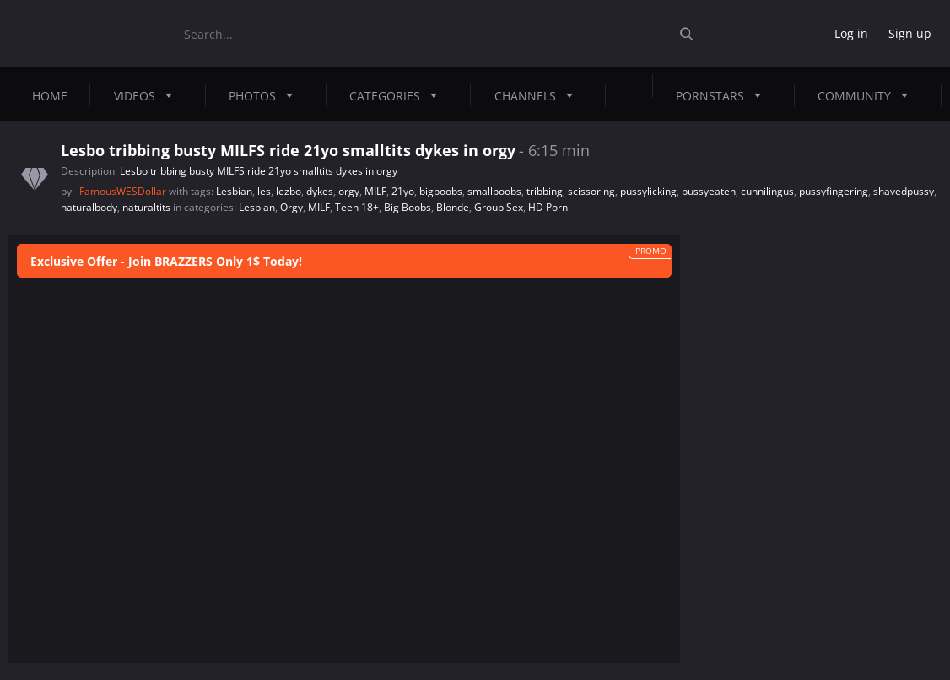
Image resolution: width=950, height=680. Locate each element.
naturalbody (89, 207)
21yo (402, 191)
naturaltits (146, 207)
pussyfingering (833, 191)
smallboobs (494, 191)
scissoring (591, 191)
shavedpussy (903, 191)
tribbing (544, 191)
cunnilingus (767, 191)
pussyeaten (709, 191)
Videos (148, 95)
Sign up (909, 33)
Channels (538, 95)
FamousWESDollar (124, 191)
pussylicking (648, 191)
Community (868, 95)
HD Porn (548, 207)
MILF (375, 191)
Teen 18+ (357, 207)
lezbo (288, 191)
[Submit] (693, 34)
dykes (319, 191)
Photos (266, 95)
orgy (348, 191)
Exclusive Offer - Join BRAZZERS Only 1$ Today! (166, 261)
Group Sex (498, 207)
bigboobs (440, 191)
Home (49, 96)
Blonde (452, 207)
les (264, 191)
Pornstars (723, 95)
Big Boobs (407, 207)
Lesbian (234, 191)
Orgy (291, 207)
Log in (851, 33)
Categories (398, 95)
